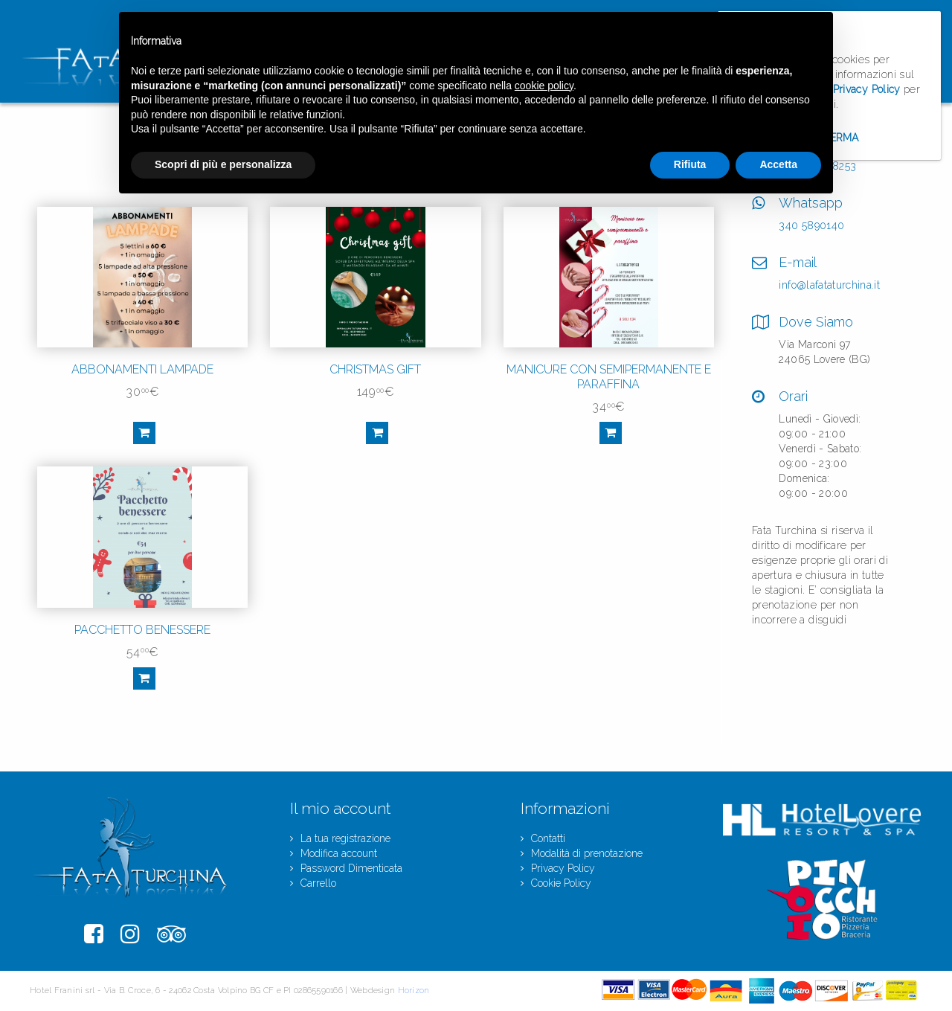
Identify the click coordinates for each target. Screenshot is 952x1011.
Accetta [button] (778, 164)
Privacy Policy (867, 89)
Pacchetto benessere (142, 630)
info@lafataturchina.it (829, 285)
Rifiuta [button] (690, 164)
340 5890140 (811, 225)
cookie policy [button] (544, 86)
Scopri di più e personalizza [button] (223, 164)
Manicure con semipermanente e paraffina (608, 376)
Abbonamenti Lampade (142, 369)
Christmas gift (375, 369)
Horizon (414, 990)
